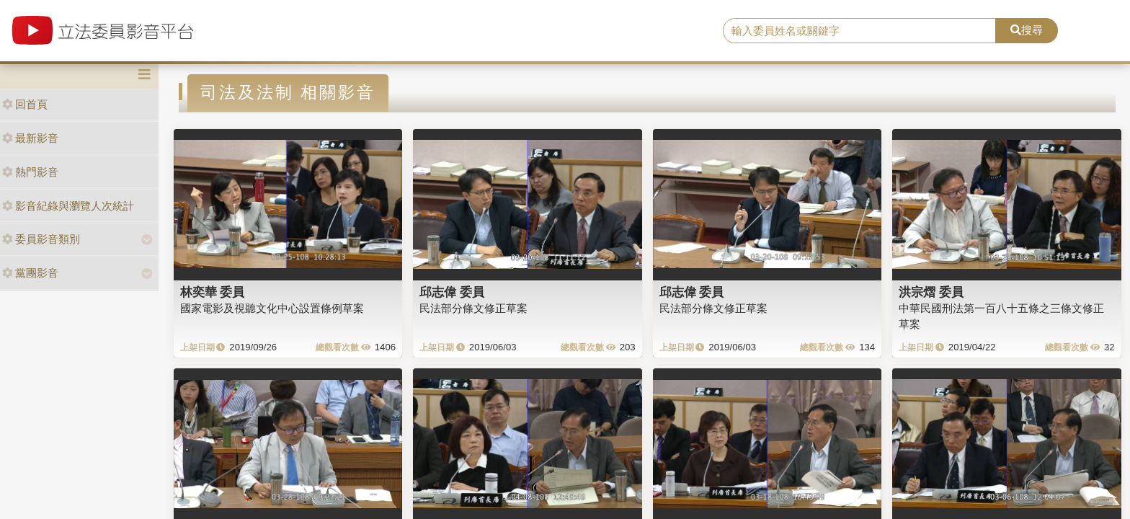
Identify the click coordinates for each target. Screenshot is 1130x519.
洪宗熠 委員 (931, 291)
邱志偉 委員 (451, 291)
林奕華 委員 (212, 291)
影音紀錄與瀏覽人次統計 (68, 206)
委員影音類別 (41, 239)
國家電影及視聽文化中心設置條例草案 (272, 308)
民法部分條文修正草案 (473, 308)
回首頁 (25, 104)
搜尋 (1026, 30)
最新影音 (30, 138)
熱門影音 (30, 172)
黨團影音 (30, 273)
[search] (860, 31)
